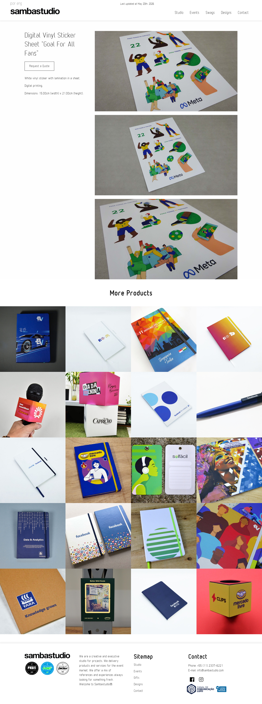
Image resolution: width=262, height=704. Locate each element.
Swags (210, 13)
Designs (226, 13)
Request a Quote (39, 66)
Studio (179, 13)
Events (194, 13)
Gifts (136, 677)
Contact (243, 13)
